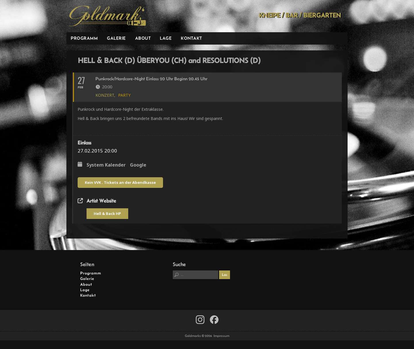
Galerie (116, 38)
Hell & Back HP (107, 213)
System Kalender (106, 165)
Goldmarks (107, 16)
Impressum (221, 335)
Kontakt (191, 38)
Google (138, 165)
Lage (166, 38)
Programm (84, 38)
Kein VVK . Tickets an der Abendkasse (120, 182)
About (143, 38)
